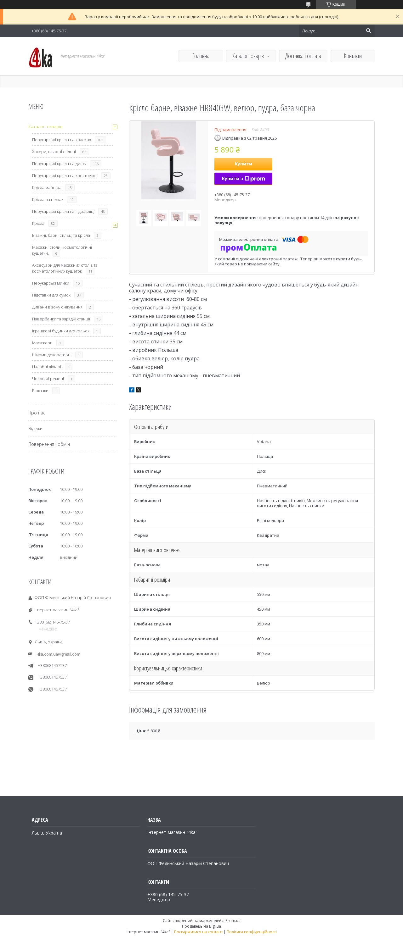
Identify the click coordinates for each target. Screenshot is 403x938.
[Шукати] (368, 31)
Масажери (42, 343)
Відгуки (35, 428)
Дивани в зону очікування (57, 307)
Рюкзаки (40, 390)
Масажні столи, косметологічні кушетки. (62, 250)
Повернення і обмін (49, 444)
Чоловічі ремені (48, 378)
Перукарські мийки (50, 283)
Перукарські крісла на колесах (61, 139)
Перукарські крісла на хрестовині (64, 175)
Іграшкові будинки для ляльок (60, 331)
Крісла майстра (46, 187)
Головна (200, 56)
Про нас (36, 413)
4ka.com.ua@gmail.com (58, 654)
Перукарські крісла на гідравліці (63, 211)
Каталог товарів (248, 56)
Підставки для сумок (51, 295)
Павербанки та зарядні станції (61, 319)
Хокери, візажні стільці (54, 151)
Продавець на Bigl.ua (201, 926)
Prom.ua (233, 920)
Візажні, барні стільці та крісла (61, 235)
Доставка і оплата (303, 56)
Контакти (353, 56)
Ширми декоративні (51, 355)
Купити (243, 164)
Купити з (243, 178)
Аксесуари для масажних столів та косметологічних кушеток (65, 268)
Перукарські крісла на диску (59, 163)
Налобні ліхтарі (46, 366)
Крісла (38, 223)
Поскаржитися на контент (198, 932)
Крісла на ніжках (47, 199)
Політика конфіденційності (252, 932)
